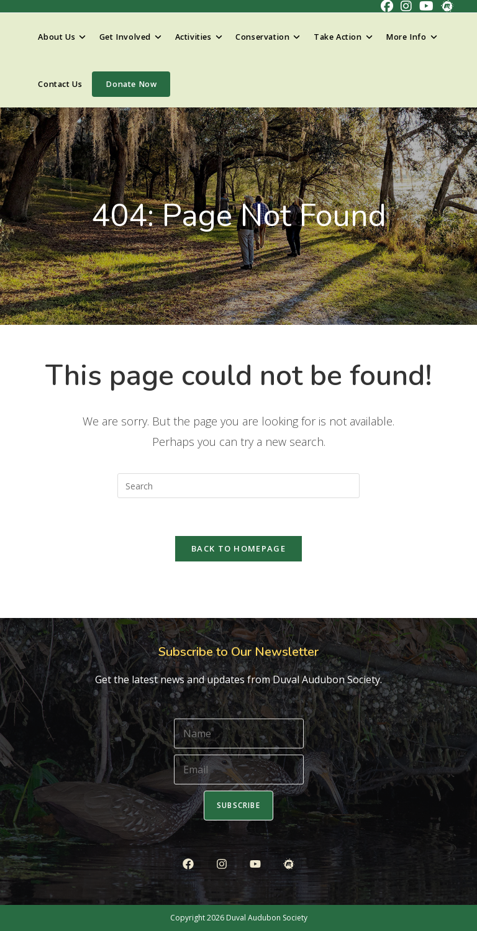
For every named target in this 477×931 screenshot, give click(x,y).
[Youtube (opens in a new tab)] (426, 6)
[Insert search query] (238, 485)
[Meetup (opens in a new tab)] (445, 6)
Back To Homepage (238, 548)
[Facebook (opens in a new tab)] (387, 6)
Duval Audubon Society (266, 917)
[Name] (239, 733)
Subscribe (238, 805)
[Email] (239, 769)
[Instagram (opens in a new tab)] (406, 6)
